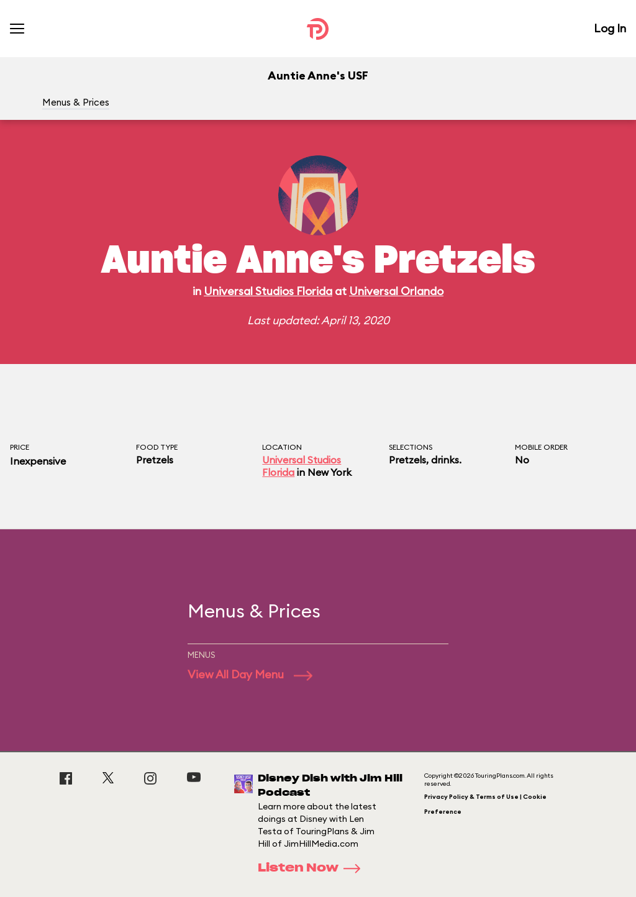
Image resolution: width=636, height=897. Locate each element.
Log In (610, 28)
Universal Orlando (396, 291)
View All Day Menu (250, 674)
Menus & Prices (75, 102)
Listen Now (313, 868)
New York (329, 472)
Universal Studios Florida (268, 291)
